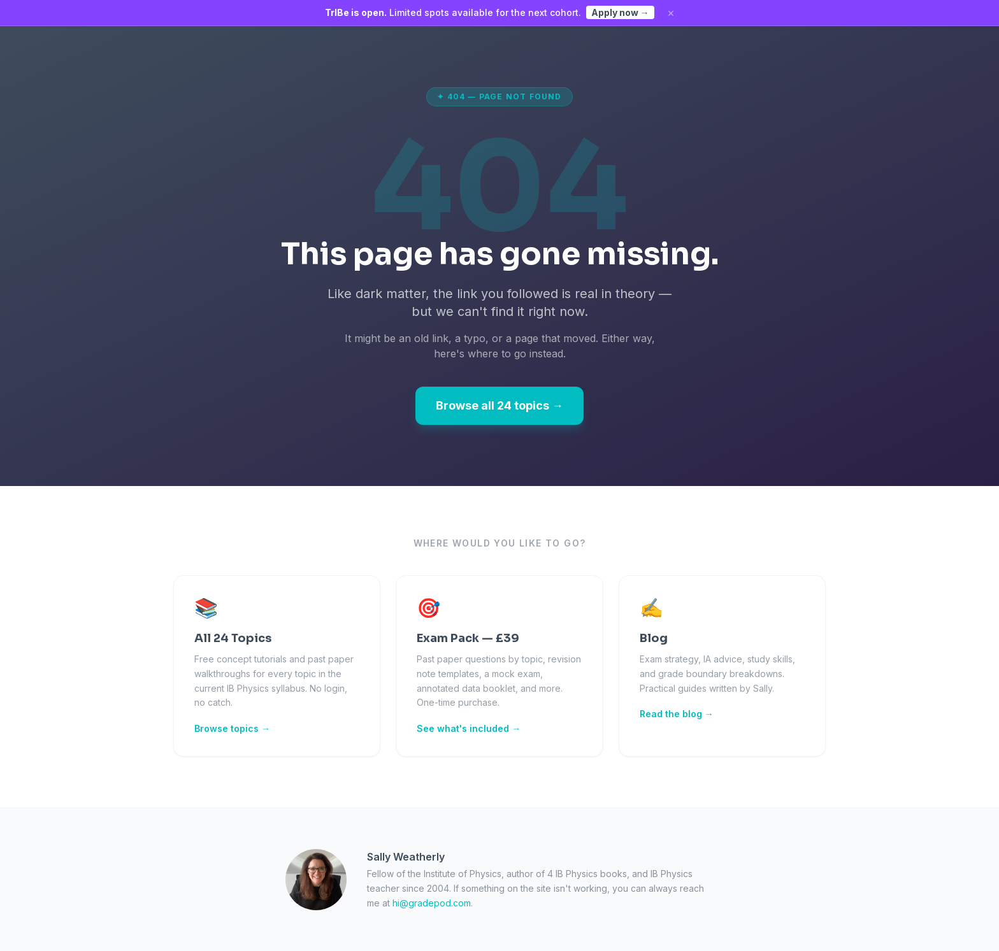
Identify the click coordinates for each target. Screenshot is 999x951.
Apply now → (620, 12)
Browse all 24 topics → (499, 405)
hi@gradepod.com (431, 902)
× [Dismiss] (671, 12)
